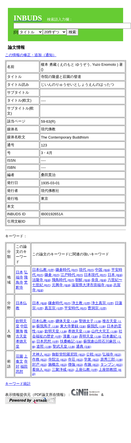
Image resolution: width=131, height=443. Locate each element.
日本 (19, 272)
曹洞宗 (97, 308)
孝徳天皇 (79, 331)
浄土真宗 (102, 303)
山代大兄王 (104, 331)
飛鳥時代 (63, 280)
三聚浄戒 (63, 369)
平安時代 (75, 308)
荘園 (19, 356)
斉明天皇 (90, 336)
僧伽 (75, 364)
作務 (39, 359)
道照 (44, 346)
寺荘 (75, 359)
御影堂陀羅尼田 (68, 354)
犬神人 (41, 354)
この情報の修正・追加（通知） (30, 55)
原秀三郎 (111, 359)
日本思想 (47, 341)
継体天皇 (66, 321)
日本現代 (95, 275)
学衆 (91, 359)
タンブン (111, 364)
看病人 (41, 369)
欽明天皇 (56, 331)
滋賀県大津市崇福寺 (92, 285)
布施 (91, 364)
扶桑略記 (71, 341)
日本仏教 (43, 269)
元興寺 (61, 285)
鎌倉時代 (66, 269)
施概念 (57, 364)
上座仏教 (86, 369)
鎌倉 (52, 275)
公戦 (93, 354)
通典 (83, 346)
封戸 (39, 364)
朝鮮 (82, 280)
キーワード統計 (18, 383)
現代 (86, 269)
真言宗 (54, 308)
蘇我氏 (96, 326)
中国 (102, 269)
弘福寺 (111, 354)
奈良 (98, 280)
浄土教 (81, 303)
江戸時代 (72, 275)
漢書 (70, 336)
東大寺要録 (73, 326)
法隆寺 (41, 280)
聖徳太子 (90, 321)
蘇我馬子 (47, 326)
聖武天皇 (64, 346)
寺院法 (57, 359)
